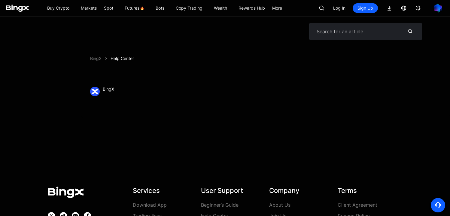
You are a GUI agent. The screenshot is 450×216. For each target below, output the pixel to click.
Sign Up (365, 7)
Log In (339, 7)
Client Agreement (357, 205)
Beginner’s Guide (220, 205)
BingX (96, 58)
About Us (279, 205)
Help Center (122, 58)
